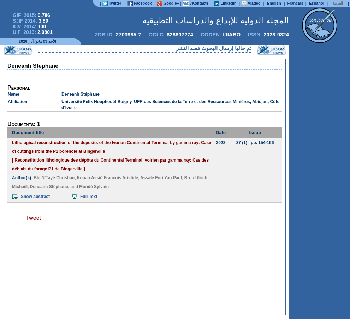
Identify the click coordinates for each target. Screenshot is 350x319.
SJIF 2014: (30, 21)
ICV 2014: (29, 26)
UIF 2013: (33, 32)
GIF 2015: (31, 15)
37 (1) (241, 142)
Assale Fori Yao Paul (161, 177)
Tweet (33, 218)
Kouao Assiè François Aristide (107, 177)
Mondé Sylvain (94, 186)
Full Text (84, 196)
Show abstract (31, 196)
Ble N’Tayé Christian (54, 177)
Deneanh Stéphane (49, 186)
